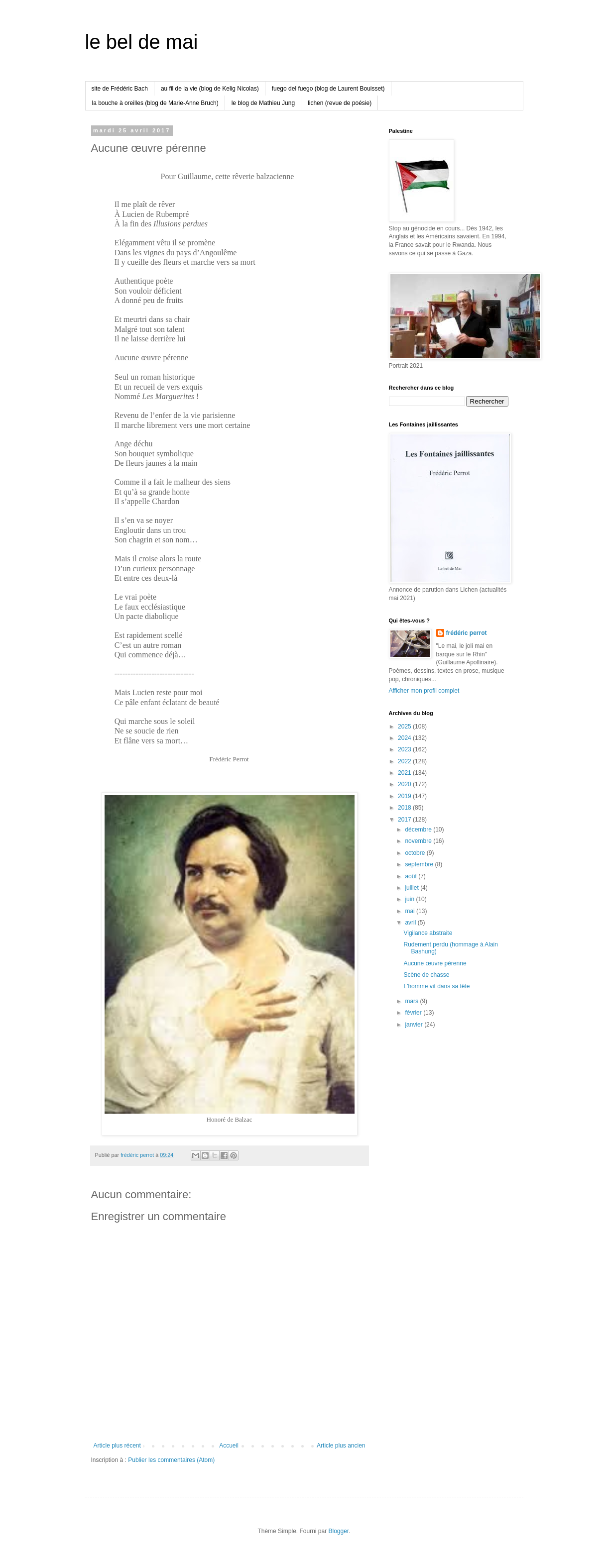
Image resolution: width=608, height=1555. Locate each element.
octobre (415, 852)
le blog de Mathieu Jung (263, 103)
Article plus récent (117, 1445)
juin (410, 899)
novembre (419, 840)
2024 (405, 737)
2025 (405, 726)
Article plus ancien (341, 1445)
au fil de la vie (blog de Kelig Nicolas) (210, 88)
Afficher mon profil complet (424, 690)
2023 (405, 749)
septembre (420, 864)
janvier (414, 1024)
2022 (405, 761)
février (414, 1012)
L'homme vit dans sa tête (436, 986)
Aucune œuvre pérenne (434, 963)
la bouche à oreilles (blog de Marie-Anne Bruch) (155, 103)
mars (412, 1001)
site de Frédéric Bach (120, 88)
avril (411, 922)
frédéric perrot (466, 632)
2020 (405, 784)
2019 (405, 796)
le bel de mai (141, 42)
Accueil (229, 1445)
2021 (405, 772)
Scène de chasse (426, 974)
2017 (405, 819)
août (411, 876)
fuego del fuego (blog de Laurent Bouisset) (328, 88)
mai (410, 911)
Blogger (339, 1531)
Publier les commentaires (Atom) (171, 1459)
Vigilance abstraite (427, 933)
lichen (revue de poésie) (339, 103)
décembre (419, 829)
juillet (412, 887)
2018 (405, 807)
